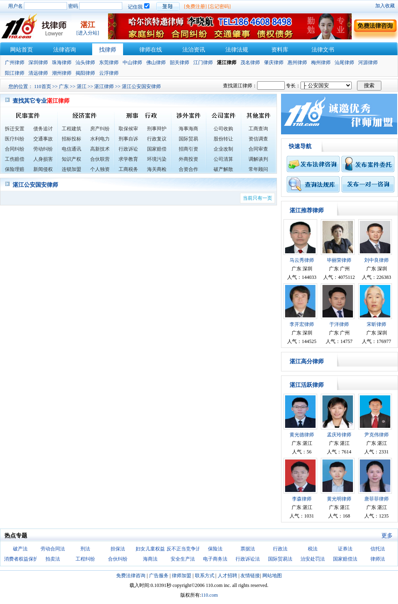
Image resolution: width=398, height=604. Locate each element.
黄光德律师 (302, 435)
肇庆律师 (273, 62)
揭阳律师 (85, 73)
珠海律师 (61, 62)
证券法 (345, 549)
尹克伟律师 (376, 435)
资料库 (279, 50)
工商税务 (128, 169)
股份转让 (223, 139)
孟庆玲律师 (339, 435)
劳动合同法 (53, 549)
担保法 (117, 549)
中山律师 (132, 62)
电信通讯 (71, 149)
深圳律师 (38, 62)
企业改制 (223, 149)
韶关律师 (179, 62)
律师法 (377, 559)
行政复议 (157, 139)
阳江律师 (14, 73)
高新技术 (100, 149)
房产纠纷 (100, 129)
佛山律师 (156, 62)
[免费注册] (195, 6)
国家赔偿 (157, 149)
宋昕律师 (376, 324)
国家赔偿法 (345, 559)
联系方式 (204, 575)
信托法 (377, 549)
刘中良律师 (376, 260)
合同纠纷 (14, 149)
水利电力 (100, 139)
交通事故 (43, 139)
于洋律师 (339, 324)
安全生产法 (183, 559)
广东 (64, 86)
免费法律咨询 (130, 575)
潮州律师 (61, 73)
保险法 (215, 549)
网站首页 (21, 50)
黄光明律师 (339, 499)
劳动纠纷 (43, 149)
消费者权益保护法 (23, 559)
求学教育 (128, 159)
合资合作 (188, 169)
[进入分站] (87, 33)
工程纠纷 (85, 559)
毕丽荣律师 (339, 260)
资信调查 (258, 139)
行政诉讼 (128, 149)
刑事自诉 (128, 139)
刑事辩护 (157, 129)
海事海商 (188, 129)
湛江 (82, 86)
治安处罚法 (313, 559)
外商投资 (188, 159)
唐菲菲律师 (376, 499)
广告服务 (159, 575)
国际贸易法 (280, 559)
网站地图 (272, 575)
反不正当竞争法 (184, 549)
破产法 (20, 549)
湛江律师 (104, 86)
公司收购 (223, 129)
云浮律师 (109, 73)
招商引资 (188, 149)
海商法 (150, 559)
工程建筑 (71, 129)
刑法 (85, 549)
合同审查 (258, 149)
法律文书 (322, 50)
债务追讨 (43, 129)
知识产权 (71, 159)
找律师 (107, 50)
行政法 (280, 549)
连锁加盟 (71, 169)
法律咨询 (64, 50)
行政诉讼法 (248, 559)
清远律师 (38, 73)
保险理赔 (14, 169)
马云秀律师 (302, 260)
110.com (209, 595)
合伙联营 (100, 159)
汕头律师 (85, 62)
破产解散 (223, 169)
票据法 (247, 549)
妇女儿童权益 (150, 549)
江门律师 (203, 62)
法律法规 (236, 50)
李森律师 (301, 499)
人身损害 (43, 159)
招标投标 (71, 139)
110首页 (42, 86)
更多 (387, 536)
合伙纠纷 (118, 559)
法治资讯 (193, 50)
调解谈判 (258, 159)
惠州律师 (297, 62)
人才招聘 (227, 575)
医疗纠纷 (14, 139)
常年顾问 (258, 169)
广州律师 (14, 62)
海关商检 (157, 169)
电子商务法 (215, 559)
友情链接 (250, 575)
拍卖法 (52, 559)
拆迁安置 (14, 129)
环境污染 (157, 159)
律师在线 (150, 50)
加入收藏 (385, 6)
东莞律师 (109, 62)
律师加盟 (181, 575)
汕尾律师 (344, 62)
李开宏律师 (302, 324)
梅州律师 (321, 62)
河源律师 (368, 62)
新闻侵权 (43, 169)
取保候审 (128, 129)
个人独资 (100, 169)
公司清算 (223, 159)
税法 (313, 549)
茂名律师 (250, 62)
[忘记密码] (219, 6)
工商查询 (258, 129)
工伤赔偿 (14, 159)
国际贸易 (188, 139)
